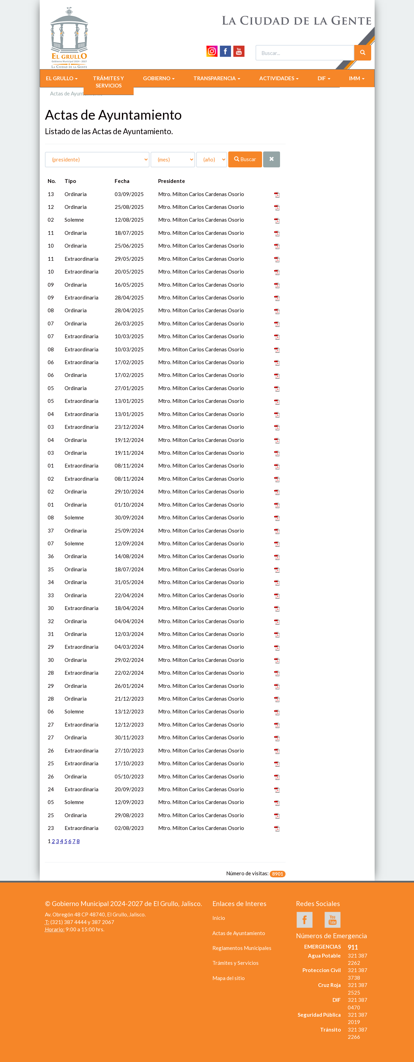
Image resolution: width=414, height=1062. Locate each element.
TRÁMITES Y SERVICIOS (108, 82)
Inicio (218, 918)
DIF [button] (324, 78)
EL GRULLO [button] (62, 78)
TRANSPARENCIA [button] (216, 78)
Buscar (245, 159)
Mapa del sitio (228, 978)
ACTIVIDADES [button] (279, 78)
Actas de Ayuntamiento (238, 933)
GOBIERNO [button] (159, 78)
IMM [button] (357, 78)
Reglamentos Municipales (241, 948)
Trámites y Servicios (235, 963)
